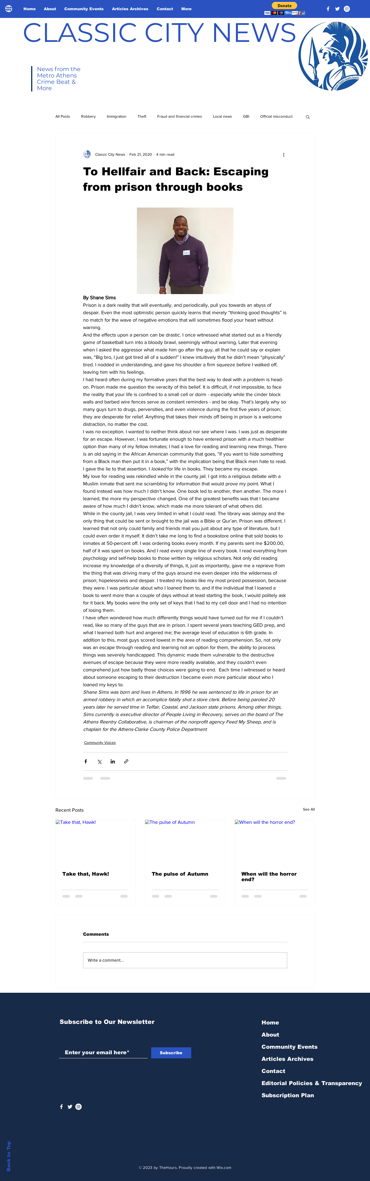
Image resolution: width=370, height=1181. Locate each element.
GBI (246, 116)
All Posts (62, 116)
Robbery (88, 116)
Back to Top (8, 1156)
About (270, 1035)
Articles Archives (287, 1059)
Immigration (116, 116)
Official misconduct (276, 116)
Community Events (290, 1047)
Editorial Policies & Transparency (312, 1083)
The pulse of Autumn (180, 874)
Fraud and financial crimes (179, 116)
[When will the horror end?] (275, 842)
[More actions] (284, 154)
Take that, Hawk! (85, 874)
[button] (284, 8)
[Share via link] (126, 761)
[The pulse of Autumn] (185, 842)
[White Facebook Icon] (61, 1107)
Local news (222, 116)
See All (309, 809)
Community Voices (100, 742)
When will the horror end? (269, 876)
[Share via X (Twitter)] (99, 761)
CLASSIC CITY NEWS (160, 32)
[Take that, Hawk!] (95, 842)
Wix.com (224, 1167)
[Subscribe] (171, 1052)
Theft (141, 116)
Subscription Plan (288, 1095)
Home (270, 1022)
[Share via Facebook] (85, 761)
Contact (273, 1071)
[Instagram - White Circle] (347, 9)
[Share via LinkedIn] (112, 761)
